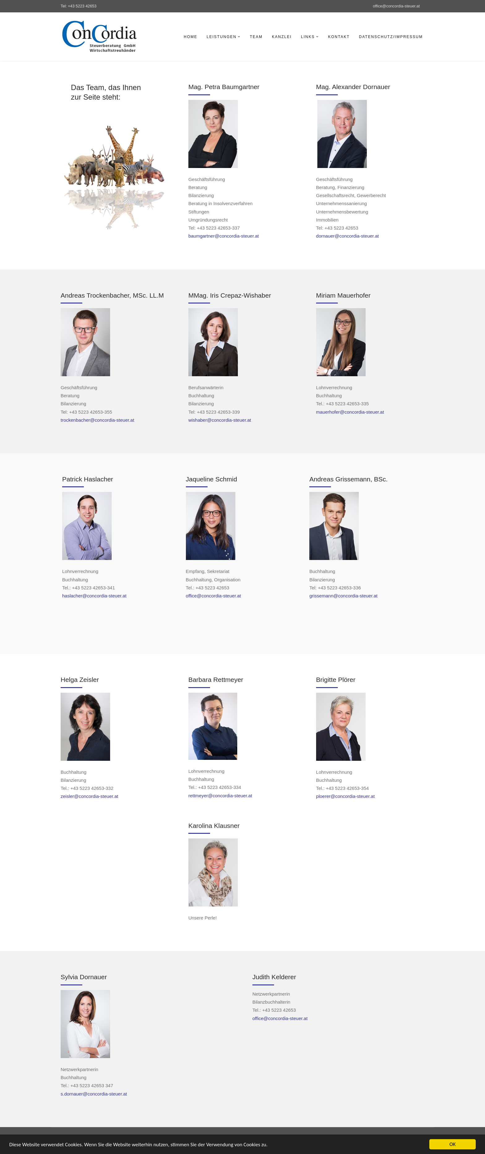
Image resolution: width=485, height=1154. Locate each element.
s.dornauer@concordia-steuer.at (94, 1093)
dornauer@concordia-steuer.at (347, 236)
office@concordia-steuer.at (396, 6)
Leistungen (224, 37)
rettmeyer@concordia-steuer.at (220, 795)
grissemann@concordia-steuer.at (343, 595)
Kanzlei (282, 37)
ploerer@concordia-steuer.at (345, 796)
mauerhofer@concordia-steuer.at (350, 412)
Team (256, 37)
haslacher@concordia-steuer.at (94, 595)
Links (310, 37)
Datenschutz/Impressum (391, 37)
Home (190, 37)
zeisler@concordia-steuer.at (89, 796)
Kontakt (339, 37)
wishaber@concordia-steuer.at (219, 420)
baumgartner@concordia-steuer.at (223, 236)
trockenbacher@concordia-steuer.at (97, 420)
